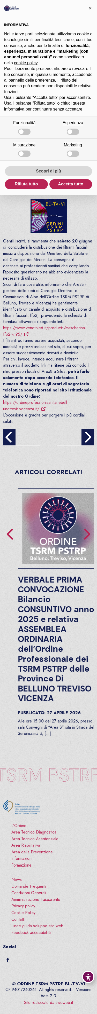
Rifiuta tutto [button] (26, 184)
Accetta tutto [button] (70, 184)
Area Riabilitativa (25, 845)
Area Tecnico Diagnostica (33, 832)
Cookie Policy (23, 913)
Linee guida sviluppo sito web (37, 926)
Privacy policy (23, 906)
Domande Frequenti (28, 886)
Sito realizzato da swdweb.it (48, 1002)
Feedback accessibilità (31, 933)
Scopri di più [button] (48, 171)
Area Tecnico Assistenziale (34, 839)
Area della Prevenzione (32, 852)
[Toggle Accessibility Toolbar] (88, 977)
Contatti (18, 919)
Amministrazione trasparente (35, 899)
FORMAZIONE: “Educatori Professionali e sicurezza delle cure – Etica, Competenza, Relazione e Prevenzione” (38, 614)
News (16, 880)
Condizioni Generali (28, 893)
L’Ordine (18, 826)
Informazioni (21, 858)
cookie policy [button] (25, 63)
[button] (90, 8)
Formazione (21, 865)
